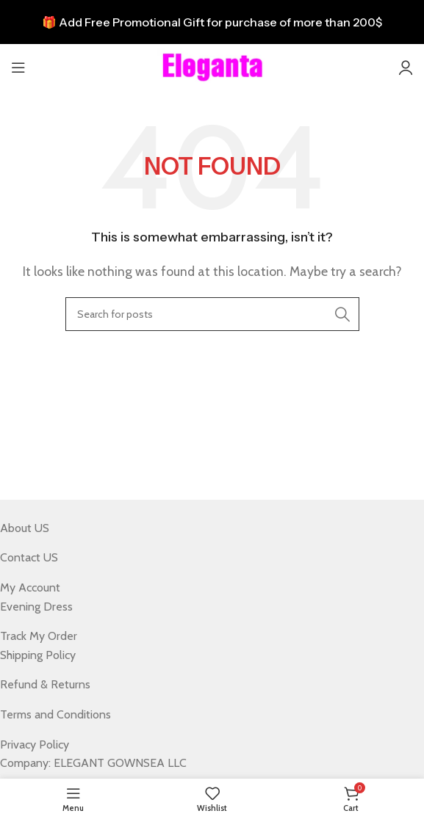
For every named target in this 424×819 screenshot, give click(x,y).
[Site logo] (212, 66)
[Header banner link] (212, 22)
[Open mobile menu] (18, 67)
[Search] (212, 314)
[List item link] (201, 528)
